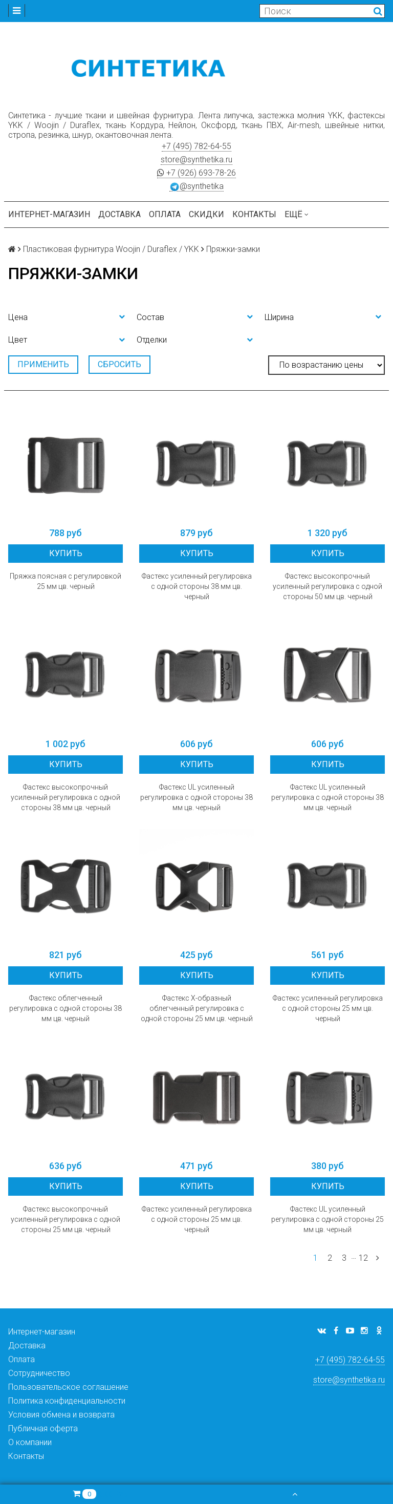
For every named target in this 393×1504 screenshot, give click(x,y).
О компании (30, 1442)
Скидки (206, 214)
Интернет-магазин (49, 214)
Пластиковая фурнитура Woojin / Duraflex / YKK (111, 249)
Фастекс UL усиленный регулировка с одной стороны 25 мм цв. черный (327, 1219)
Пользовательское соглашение (68, 1387)
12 (363, 1258)
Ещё (297, 214)
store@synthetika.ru (196, 159)
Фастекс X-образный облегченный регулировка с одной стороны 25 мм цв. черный (197, 1008)
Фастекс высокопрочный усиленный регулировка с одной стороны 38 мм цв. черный (65, 797)
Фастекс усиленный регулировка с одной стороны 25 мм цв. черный (328, 1008)
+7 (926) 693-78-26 (196, 173)
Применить (43, 364)
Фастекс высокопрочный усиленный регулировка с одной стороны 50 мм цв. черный (327, 586)
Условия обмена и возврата (61, 1415)
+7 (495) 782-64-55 (196, 146)
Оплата (165, 214)
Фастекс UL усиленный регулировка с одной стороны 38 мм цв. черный (196, 797)
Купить (65, 553)
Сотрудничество (39, 1373)
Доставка (119, 214)
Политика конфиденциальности (66, 1401)
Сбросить (119, 364)
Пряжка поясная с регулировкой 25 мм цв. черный (65, 581)
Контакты (254, 214)
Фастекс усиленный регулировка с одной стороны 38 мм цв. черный (197, 586)
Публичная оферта (43, 1428)
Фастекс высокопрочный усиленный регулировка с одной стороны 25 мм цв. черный (65, 1219)
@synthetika (196, 186)
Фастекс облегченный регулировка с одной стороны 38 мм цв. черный (65, 1008)
